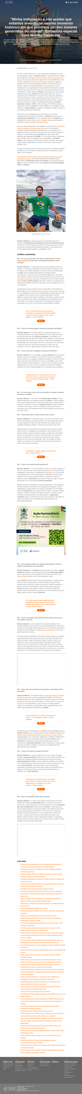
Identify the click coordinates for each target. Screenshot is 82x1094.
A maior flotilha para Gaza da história (31, 1042)
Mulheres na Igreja (68, 1077)
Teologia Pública (19, 1065)
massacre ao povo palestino (46, 630)
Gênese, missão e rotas (8, 1064)
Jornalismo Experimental (33, 1069)
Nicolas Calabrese (48, 82)
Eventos (55, 1062)
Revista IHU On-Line (44, 1065)
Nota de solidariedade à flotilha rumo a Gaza (33, 908)
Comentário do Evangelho (70, 1064)
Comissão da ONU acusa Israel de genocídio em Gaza (37, 889)
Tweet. (41, 321)
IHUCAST (29, 1070)
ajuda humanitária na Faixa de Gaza (36, 122)
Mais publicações (44, 1064)
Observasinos (18, 1064)
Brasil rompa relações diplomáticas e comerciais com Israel (37, 735)
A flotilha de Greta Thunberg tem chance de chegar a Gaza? (38, 915)
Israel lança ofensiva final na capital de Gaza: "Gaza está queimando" (41, 891)
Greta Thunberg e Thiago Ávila (48, 291)
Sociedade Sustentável (20, 1070)
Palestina (43, 361)
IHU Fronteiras (18, 1067)
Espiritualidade (70, 1062)
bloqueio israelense (48, 120)
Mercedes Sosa (35, 82)
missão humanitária (32, 443)
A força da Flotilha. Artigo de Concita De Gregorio (35, 991)
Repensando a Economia (21, 1069)
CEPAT (4, 1069)
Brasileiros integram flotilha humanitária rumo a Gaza (36, 1011)
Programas (20, 1062)
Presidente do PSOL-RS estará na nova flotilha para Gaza (38, 1040)
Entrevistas (30, 1065)
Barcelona (49, 472)
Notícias (30, 1062)
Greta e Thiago (22, 576)
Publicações (45, 1062)
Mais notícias (30, 1064)
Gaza (48, 755)
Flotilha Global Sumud (38, 78)
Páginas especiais (31, 1067)
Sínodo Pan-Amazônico (69, 1075)
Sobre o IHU (7, 1062)
